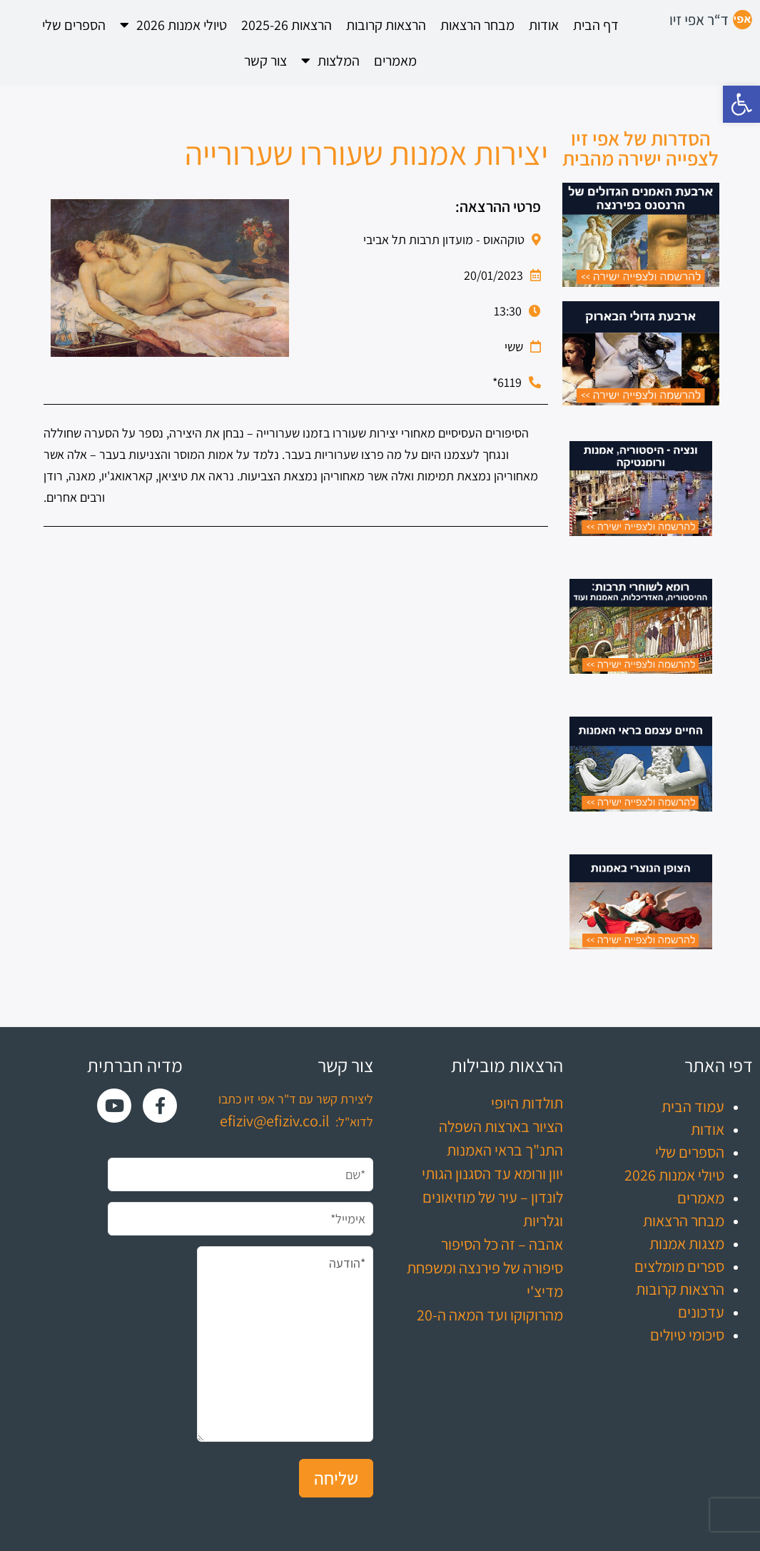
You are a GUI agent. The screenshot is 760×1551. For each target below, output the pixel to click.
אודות (544, 25)
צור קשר (265, 60)
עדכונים (701, 1312)
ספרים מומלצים (679, 1266)
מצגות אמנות (686, 1243)
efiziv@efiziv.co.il (275, 1121)
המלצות (330, 60)
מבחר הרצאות (477, 25)
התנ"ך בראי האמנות (505, 1150)
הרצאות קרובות (386, 25)
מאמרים (395, 60)
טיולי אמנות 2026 (173, 25)
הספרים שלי (74, 25)
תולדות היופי (527, 1103)
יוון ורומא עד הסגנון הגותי (492, 1173)
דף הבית (596, 25)
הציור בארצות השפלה (501, 1126)
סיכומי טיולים (687, 1335)
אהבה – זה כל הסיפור (502, 1244)
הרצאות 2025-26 (286, 25)
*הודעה (285, 1344)
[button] (741, 104)
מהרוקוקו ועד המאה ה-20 (490, 1315)
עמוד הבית (693, 1106)
